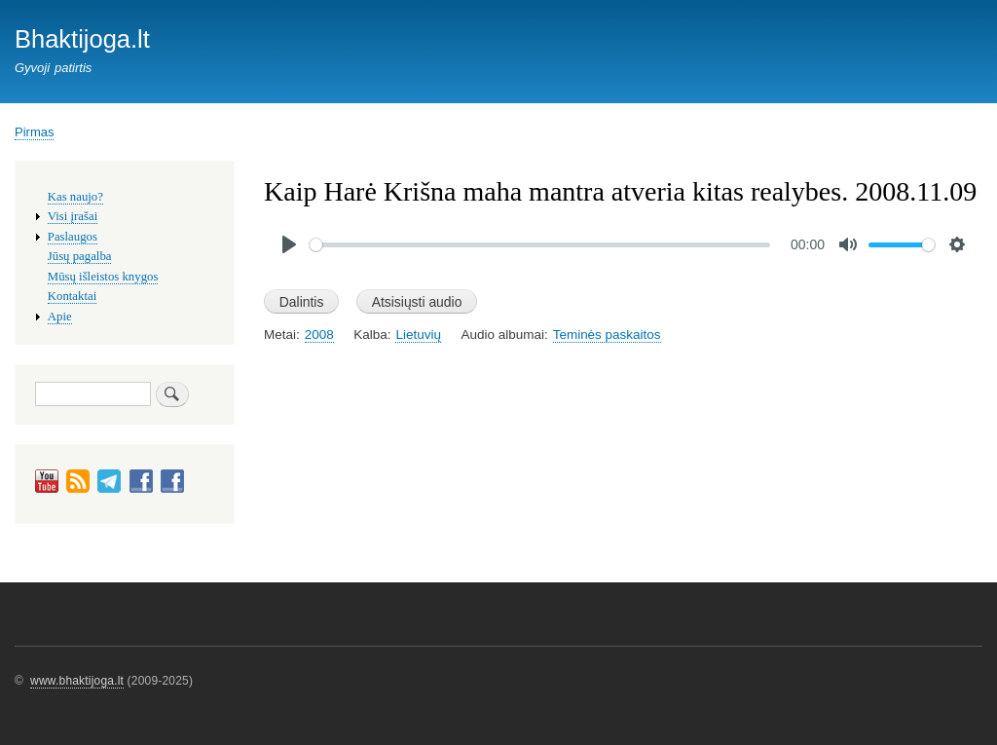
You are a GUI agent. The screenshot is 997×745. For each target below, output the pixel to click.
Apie (60, 316)
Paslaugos (72, 236)
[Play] (289, 244)
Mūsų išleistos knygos (103, 276)
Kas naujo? (75, 197)
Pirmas (34, 132)
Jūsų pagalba (80, 256)
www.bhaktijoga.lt (77, 681)
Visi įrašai (72, 216)
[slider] (540, 245)
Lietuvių (417, 334)
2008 (319, 334)
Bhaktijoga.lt (82, 39)
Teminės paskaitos (607, 334)
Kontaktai (72, 296)
